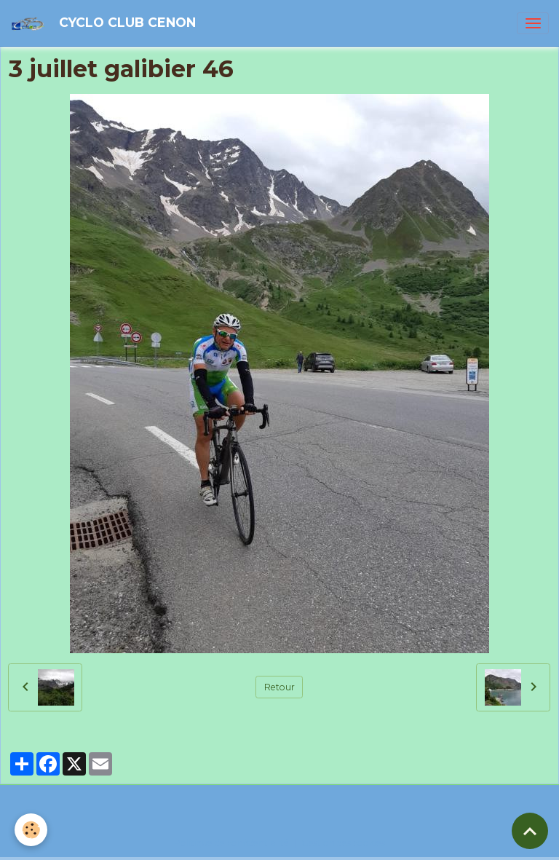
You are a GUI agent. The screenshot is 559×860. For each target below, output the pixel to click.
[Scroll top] (530, 831)
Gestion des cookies (343, 842)
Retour (279, 687)
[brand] (105, 23)
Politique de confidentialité (231, 842)
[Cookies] (31, 829)
